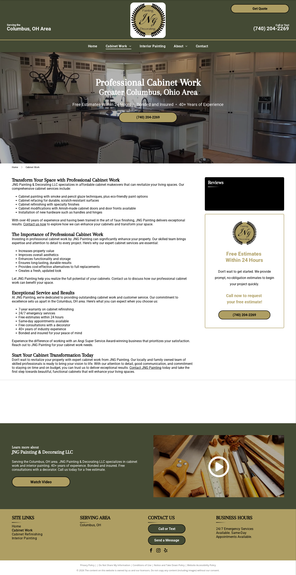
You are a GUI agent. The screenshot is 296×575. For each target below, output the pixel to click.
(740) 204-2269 (271, 28)
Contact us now (34, 224)
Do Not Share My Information (114, 565)
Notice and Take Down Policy (169, 565)
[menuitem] (93, 46)
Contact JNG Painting (145, 368)
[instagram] (158, 551)
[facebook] (151, 551)
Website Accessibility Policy (201, 565)
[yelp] (166, 551)
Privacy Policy (87, 565)
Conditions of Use (142, 565)
